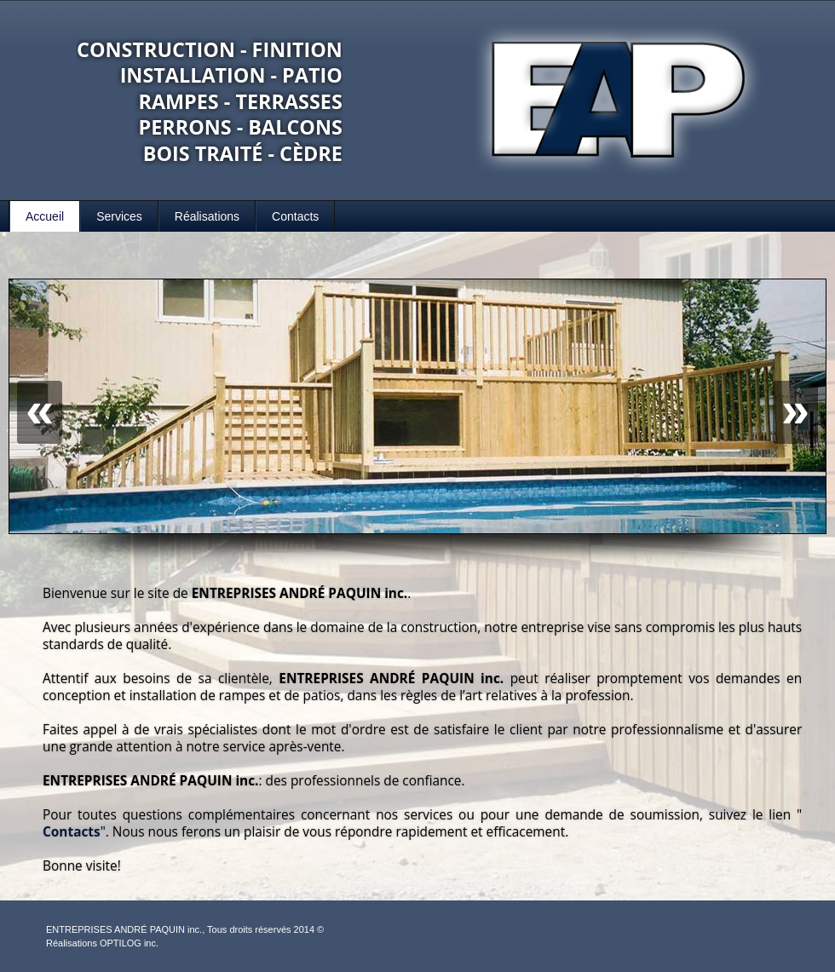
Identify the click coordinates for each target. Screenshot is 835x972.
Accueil (45, 216)
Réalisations (207, 216)
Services (119, 216)
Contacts (295, 216)
